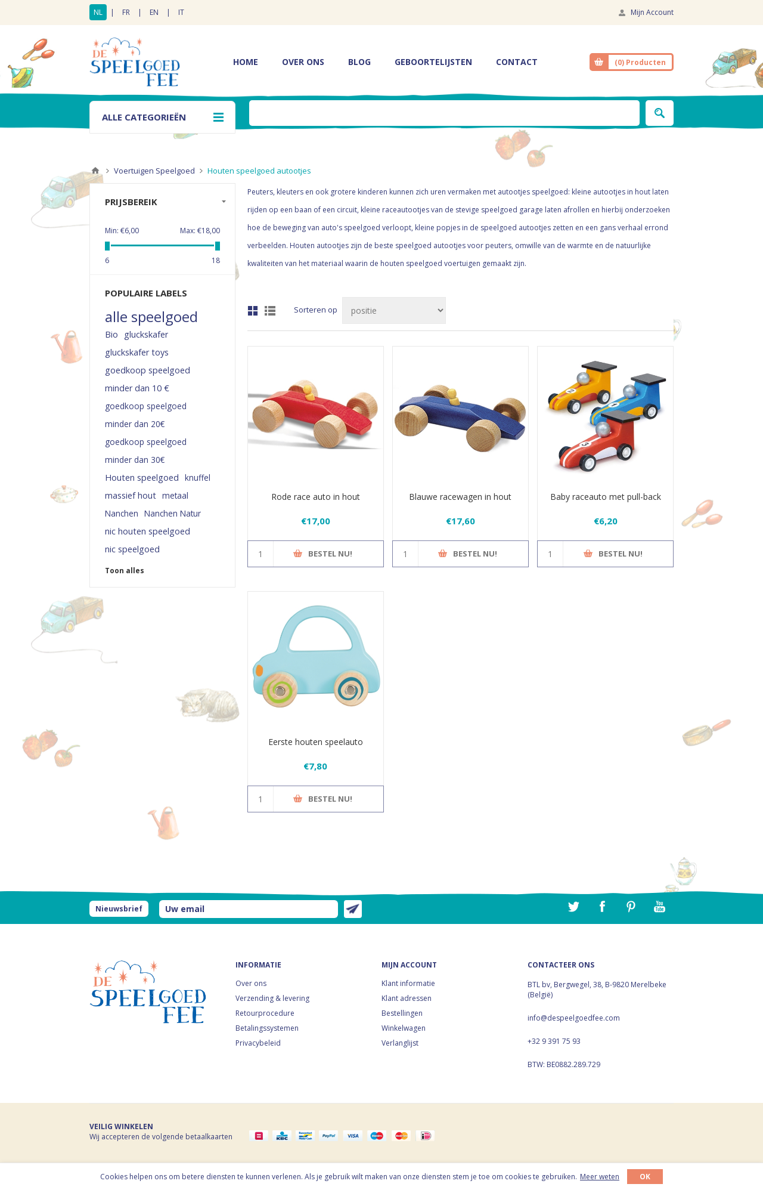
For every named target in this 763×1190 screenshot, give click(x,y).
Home (95, 170)
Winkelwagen (404, 1028)
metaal (175, 495)
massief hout (130, 495)
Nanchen (121, 513)
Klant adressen (407, 998)
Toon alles (124, 570)
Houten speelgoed (142, 477)
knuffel (197, 477)
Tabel (252, 311)
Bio (111, 334)
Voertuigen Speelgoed (154, 170)
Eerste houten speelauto (315, 741)
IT (181, 12)
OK (645, 1177)
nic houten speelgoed (147, 531)
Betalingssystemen (267, 1028)
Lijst (270, 311)
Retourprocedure (264, 1013)
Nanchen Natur (172, 513)
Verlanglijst (400, 1043)
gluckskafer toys (137, 352)
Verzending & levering (272, 998)
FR (126, 12)
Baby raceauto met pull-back (605, 496)
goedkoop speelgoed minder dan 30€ (146, 450)
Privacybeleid (258, 1043)
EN (154, 12)
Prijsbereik (131, 202)
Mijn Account (652, 12)
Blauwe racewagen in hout (460, 496)
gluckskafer (146, 334)
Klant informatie (408, 983)
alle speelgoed (151, 317)
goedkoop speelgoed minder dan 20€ (146, 414)
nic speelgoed (132, 549)
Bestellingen (402, 1013)
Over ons (250, 983)
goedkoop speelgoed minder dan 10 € (147, 379)
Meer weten (599, 1177)
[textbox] (444, 113)
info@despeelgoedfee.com (574, 1018)
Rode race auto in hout (315, 496)
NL (98, 12)
